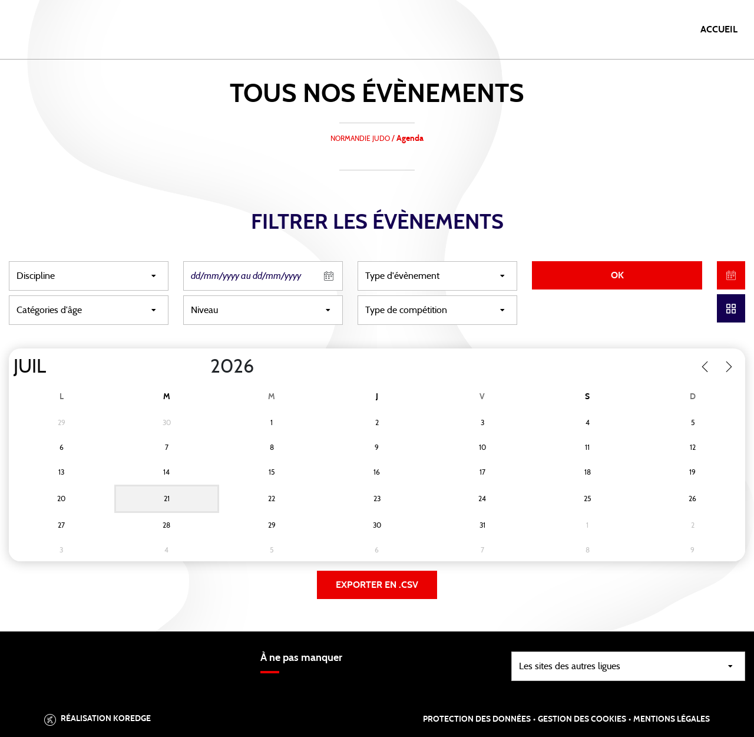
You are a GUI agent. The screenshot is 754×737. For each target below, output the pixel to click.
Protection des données (477, 719)
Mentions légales (671, 719)
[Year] (200, 366)
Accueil (719, 29)
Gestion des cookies (582, 719)
